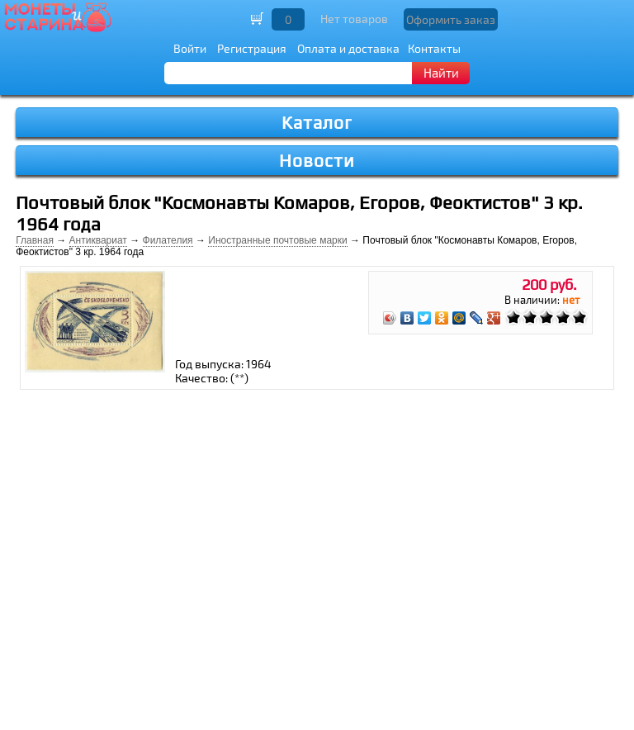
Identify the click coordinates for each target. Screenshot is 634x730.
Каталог (317, 122)
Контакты (434, 48)
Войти (189, 48)
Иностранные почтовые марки (277, 240)
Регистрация (251, 48)
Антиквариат (98, 240)
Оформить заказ (450, 19)
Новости (317, 160)
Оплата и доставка (348, 48)
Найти (441, 72)
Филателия (168, 240)
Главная (35, 240)
